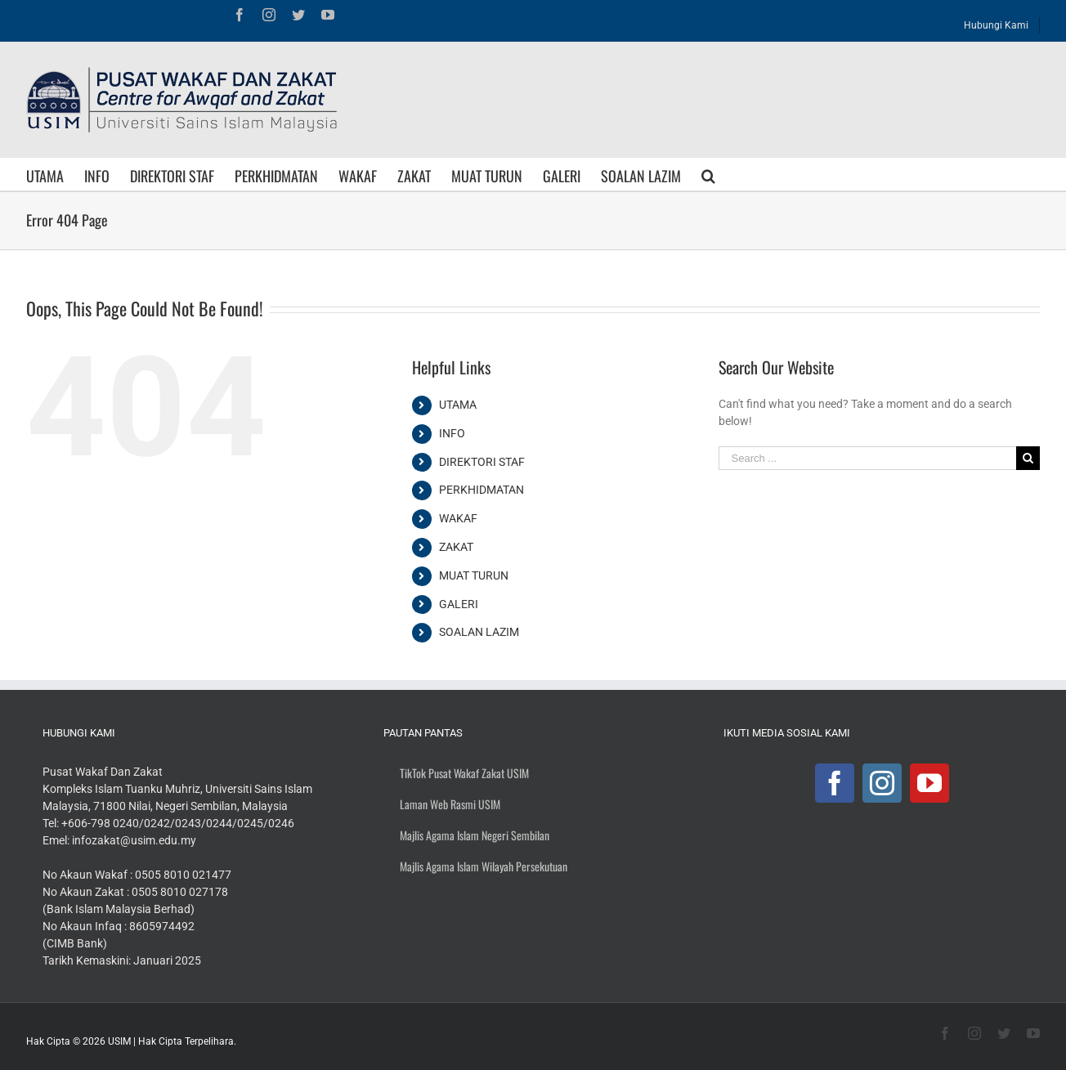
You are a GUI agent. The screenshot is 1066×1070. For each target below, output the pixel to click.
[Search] (708, 174)
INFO (452, 433)
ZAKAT (456, 546)
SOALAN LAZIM (479, 631)
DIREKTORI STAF (482, 461)
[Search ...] (867, 458)
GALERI (458, 604)
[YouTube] (929, 783)
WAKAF (458, 518)
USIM (119, 1041)
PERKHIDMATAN (481, 489)
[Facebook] (834, 783)
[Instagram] (882, 783)
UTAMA (458, 404)
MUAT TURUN (473, 575)
